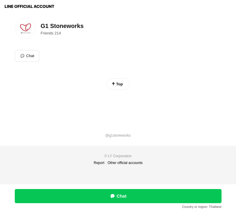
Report (99, 163)
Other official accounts (125, 163)
